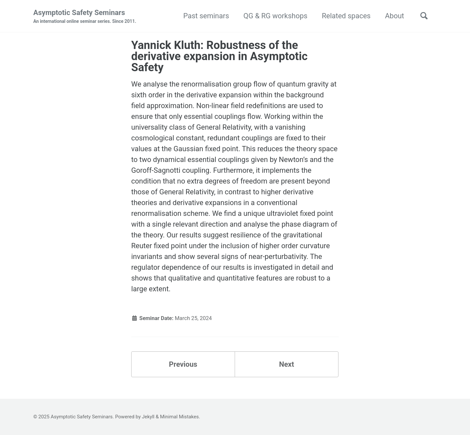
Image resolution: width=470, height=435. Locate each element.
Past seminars (206, 16)
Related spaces (346, 16)
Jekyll (148, 417)
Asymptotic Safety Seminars (84, 16)
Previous (183, 364)
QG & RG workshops (275, 16)
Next (286, 364)
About (394, 16)
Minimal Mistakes (179, 417)
